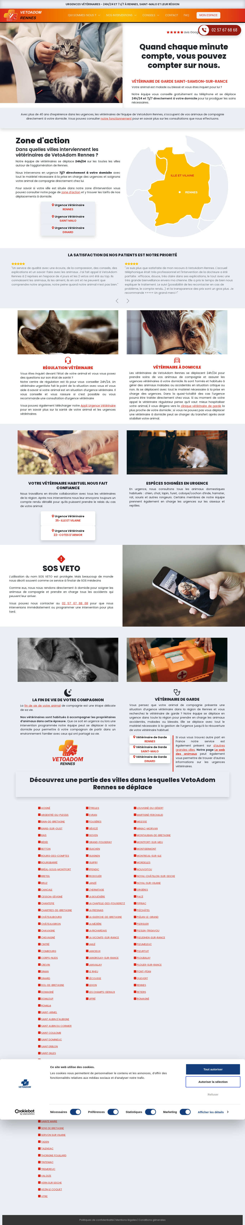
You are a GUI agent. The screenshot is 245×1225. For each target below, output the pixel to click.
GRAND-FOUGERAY (100, 842)
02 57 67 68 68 (224, 30)
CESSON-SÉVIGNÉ (51, 896)
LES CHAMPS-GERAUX (102, 992)
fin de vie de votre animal (42, 706)
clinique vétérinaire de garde (201, 406)
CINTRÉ (45, 944)
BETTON (46, 849)
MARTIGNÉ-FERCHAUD (150, 815)
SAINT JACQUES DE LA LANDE (58, 1067)
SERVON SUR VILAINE (53, 1135)
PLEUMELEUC (144, 944)
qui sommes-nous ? (82, 15)
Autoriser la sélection (213, 1187)
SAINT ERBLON (49, 1046)
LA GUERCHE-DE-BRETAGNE (105, 917)
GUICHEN (94, 849)
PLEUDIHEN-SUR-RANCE (151, 937)
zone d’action (70, 192)
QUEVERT (142, 978)
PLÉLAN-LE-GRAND (147, 917)
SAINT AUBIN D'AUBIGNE (55, 1019)
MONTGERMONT (146, 849)
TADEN (45, 1142)
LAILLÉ (92, 944)
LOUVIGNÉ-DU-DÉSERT (150, 808)
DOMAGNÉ (47, 992)
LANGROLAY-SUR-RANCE (104, 958)
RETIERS (141, 992)
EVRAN (93, 815)
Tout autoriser (213, 1174)
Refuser (213, 1199)
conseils (148, 15)
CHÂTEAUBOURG (51, 917)
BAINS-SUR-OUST (51, 828)
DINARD (45, 978)
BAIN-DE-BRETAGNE (53, 821)
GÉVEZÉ (93, 828)
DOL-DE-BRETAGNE (52, 985)
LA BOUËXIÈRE (97, 896)
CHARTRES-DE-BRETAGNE (56, 910)
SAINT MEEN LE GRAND (54, 1101)
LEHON (93, 985)
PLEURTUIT (143, 951)
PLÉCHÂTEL (143, 910)
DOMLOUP (47, 999)
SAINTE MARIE (49, 1121)
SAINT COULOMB (51, 1033)
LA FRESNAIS (96, 910)
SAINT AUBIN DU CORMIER (56, 1026)
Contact (171, 15)
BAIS (44, 835)
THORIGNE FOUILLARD (53, 1155)
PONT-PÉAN (144, 971)
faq (186, 15)
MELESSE (142, 821)
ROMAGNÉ (143, 999)
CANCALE (46, 890)
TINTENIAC (47, 1162)
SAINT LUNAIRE (49, 1087)
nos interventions (119, 15)
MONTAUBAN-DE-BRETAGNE (154, 835)
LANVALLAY (95, 965)
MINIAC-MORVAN (147, 828)
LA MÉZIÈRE (95, 924)
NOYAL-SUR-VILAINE (149, 883)
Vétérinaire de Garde (150, 739)
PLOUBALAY (143, 958)
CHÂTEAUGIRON (51, 924)
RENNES (141, 985)
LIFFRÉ (92, 999)
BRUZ (44, 883)
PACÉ (140, 896)
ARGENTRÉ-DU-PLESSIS (55, 815)
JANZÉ (92, 883)
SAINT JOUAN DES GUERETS (57, 1074)
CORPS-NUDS (49, 958)
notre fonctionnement (116, 118)
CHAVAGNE (48, 930)
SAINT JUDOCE (50, 1080)
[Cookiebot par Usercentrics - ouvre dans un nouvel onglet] (25, 1217)
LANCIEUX (94, 951)
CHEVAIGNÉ (48, 937)
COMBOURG (48, 951)
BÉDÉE (44, 842)
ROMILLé (46, 1005)
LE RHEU (93, 971)
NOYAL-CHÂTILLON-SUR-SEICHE (156, 876)
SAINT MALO (48, 1094)
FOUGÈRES (95, 821)
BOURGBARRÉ (49, 862)
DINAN (45, 971)
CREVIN (45, 965)
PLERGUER (143, 924)
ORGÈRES (142, 890)
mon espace (208, 15)
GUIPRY (93, 862)
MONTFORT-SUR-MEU (150, 842)
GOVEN (93, 835)
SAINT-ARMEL (49, 1012)
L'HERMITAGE (96, 890)
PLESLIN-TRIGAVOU (148, 930)
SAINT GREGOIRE (51, 1060)
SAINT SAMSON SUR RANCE (57, 1114)
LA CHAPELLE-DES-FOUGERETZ (107, 903)
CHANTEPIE (47, 903)
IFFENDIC (94, 869)
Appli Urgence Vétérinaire (98, 406)
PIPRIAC (141, 903)
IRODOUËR (95, 876)
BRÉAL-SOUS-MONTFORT (56, 869)
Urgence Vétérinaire (67, 207)
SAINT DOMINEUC (51, 1039)
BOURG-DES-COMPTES (55, 856)
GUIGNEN (94, 856)
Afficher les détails (211, 1217)
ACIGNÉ (45, 808)
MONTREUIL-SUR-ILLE (149, 856)
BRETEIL (45, 876)
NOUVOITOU (144, 869)
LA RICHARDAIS (98, 930)
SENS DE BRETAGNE (52, 1128)
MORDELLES (143, 862)
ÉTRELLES (94, 808)
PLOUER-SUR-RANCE (149, 965)
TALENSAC (47, 1148)
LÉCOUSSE (95, 978)
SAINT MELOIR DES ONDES (56, 1108)
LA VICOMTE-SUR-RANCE (104, 937)
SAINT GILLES (48, 1053)
